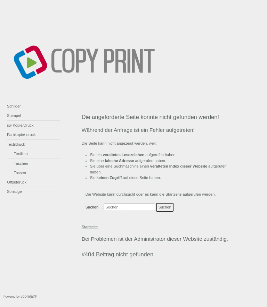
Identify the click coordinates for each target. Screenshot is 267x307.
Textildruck (16, 144)
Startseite (90, 227)
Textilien (21, 154)
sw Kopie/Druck (20, 125)
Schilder (14, 106)
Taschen (21, 163)
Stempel (14, 115)
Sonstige (14, 191)
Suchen (164, 207)
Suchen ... (94, 207)
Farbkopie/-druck (21, 135)
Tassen (20, 173)
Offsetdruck (16, 182)
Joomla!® (29, 296)
